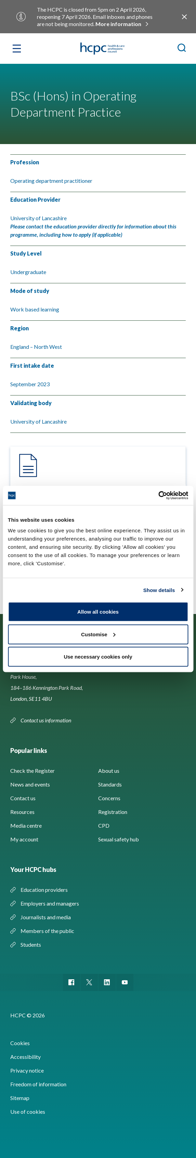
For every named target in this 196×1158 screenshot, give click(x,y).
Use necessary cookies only (98, 657)
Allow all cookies (98, 612)
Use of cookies (27, 1111)
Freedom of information (38, 1084)
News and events (30, 784)
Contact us (23, 798)
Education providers (44, 889)
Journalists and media (46, 917)
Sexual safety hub (118, 839)
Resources (22, 811)
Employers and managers (50, 903)
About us (108, 770)
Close (184, 16)
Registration (112, 811)
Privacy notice (27, 1070)
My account (24, 839)
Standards (110, 784)
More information (118, 24)
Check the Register (32, 770)
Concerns (109, 798)
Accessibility (25, 1056)
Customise (98, 634)
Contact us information (46, 720)
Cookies (20, 1043)
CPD (103, 825)
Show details (159, 590)
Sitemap (19, 1098)
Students (31, 944)
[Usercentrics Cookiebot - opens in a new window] (158, 495)
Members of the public (47, 930)
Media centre (26, 825)
